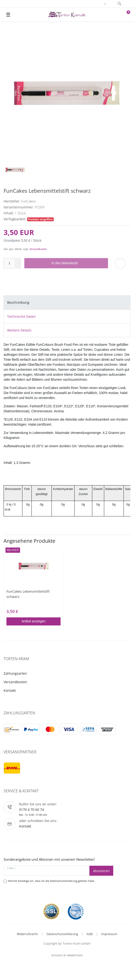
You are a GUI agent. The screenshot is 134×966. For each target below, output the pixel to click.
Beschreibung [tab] (18, 302)
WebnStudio (75, 955)
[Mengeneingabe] (9, 263)
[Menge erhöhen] (18, 260)
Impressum (109, 934)
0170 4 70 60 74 (31, 809)
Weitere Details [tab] (19, 330)
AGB (90, 934)
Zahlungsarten (15, 673)
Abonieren (101, 871)
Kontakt (10, 690)
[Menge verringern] (18, 265)
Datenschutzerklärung (62, 934)
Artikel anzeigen (34, 621)
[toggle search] (119, 3)
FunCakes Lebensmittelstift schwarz (28, 594)
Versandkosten (38, 249)
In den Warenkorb (78, 263)
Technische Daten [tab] (21, 316)
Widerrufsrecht (27, 934)
